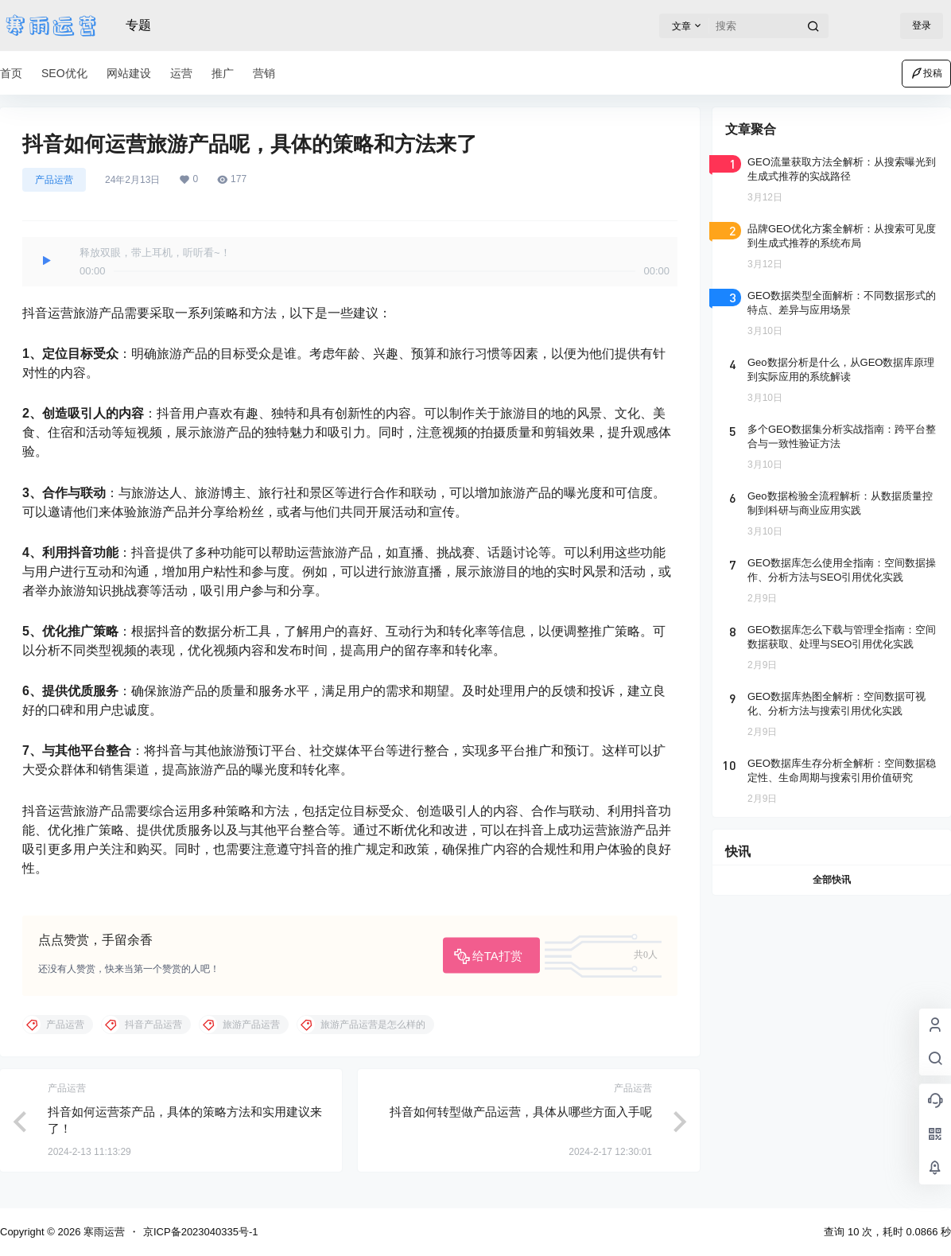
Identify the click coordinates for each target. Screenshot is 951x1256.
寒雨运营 (102, 1232)
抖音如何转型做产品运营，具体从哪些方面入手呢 (521, 1111)
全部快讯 (832, 879)
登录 (921, 25)
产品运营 (54, 179)
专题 (138, 25)
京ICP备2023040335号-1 (200, 1232)
